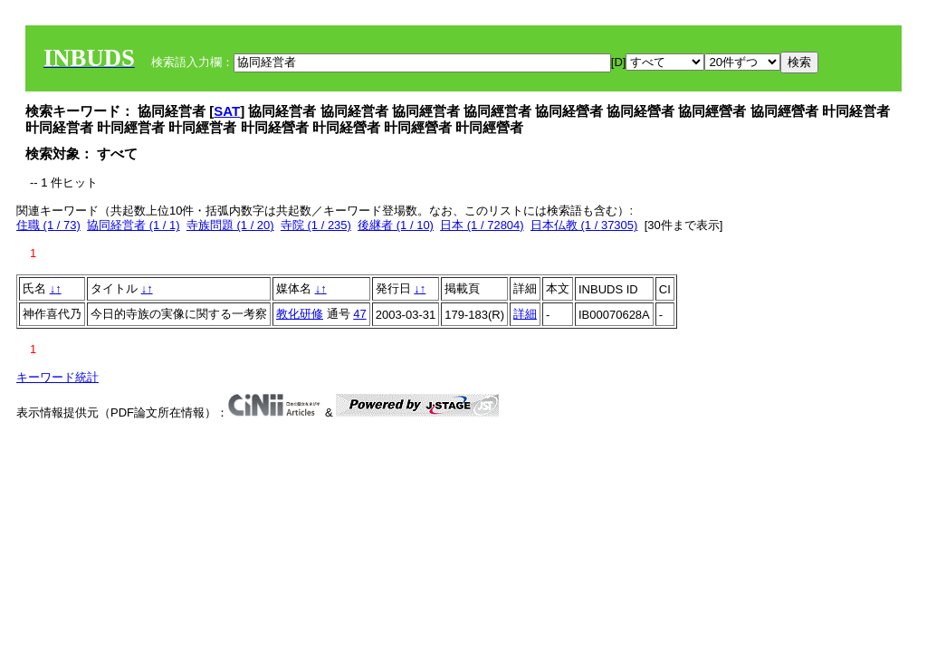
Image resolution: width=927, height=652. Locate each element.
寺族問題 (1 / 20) (230, 225)
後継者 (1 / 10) (396, 225)
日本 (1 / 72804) (482, 225)
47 (359, 314)
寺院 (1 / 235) (316, 225)
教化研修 (299, 314)
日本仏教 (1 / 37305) (584, 225)
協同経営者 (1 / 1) (133, 225)
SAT (227, 111)
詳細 (525, 314)
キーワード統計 (57, 377)
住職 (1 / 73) (48, 225)
